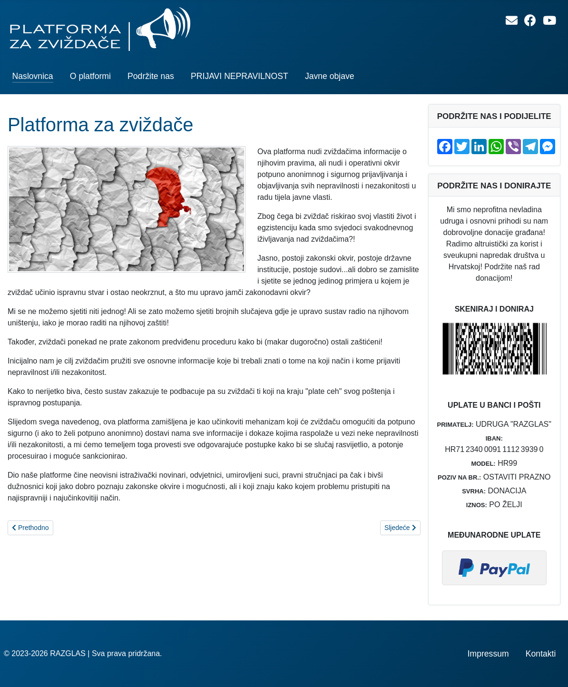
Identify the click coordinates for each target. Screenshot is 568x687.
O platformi (90, 76)
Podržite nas (150, 76)
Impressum (488, 653)
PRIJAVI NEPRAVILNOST (239, 76)
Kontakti (541, 653)
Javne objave (329, 76)
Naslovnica (32, 76)
